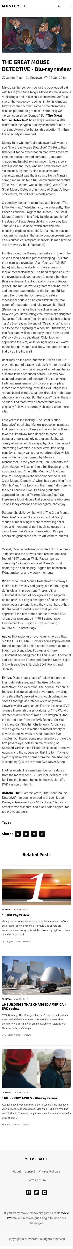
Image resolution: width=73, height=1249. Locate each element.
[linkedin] (44, 1192)
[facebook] (28, 1192)
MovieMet (14, 6)
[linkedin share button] (34, 834)
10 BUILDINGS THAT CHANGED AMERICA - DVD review (34, 1006)
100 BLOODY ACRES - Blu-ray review (29, 1098)
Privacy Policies (49, 1171)
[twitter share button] (26, 834)
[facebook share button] (18, 834)
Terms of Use (36, 1180)
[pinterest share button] (42, 834)
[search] (61, 6)
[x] (36, 1192)
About (17, 1171)
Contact (30, 1171)
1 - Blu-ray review (15, 915)
